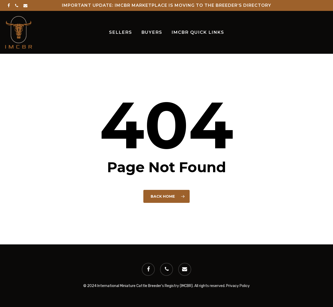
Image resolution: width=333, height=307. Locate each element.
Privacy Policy (238, 286)
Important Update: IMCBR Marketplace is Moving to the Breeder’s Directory (166, 5)
